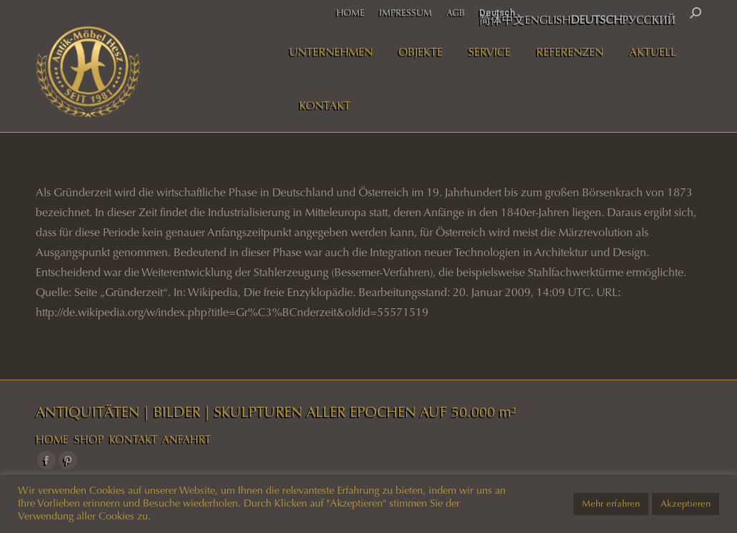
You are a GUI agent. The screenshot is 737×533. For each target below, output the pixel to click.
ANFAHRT (186, 439)
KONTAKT (133, 439)
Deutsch (497, 12)
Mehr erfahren (611, 503)
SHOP (89, 439)
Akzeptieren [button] (686, 503)
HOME (52, 439)
